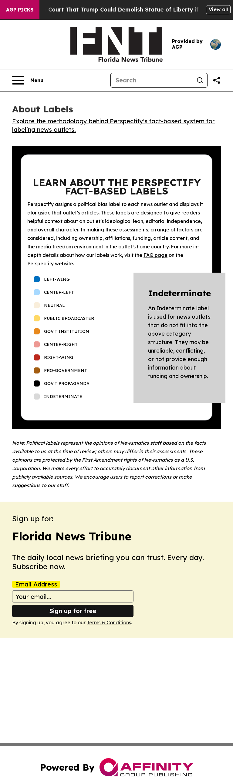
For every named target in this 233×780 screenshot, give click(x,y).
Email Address (36, 584)
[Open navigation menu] (27, 80)
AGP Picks (19, 10)
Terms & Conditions (109, 622)
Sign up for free (72, 611)
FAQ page (155, 255)
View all (218, 9)
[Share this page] (216, 80)
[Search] (152, 80)
